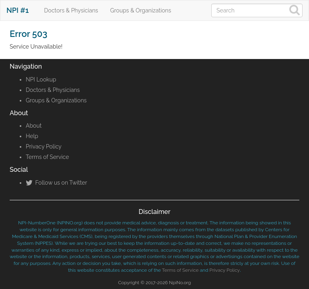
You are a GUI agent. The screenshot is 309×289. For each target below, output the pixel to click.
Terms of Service (47, 157)
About (33, 125)
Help (32, 136)
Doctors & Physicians (71, 10)
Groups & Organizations (140, 10)
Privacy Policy (44, 146)
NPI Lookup (41, 79)
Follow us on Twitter (56, 182)
